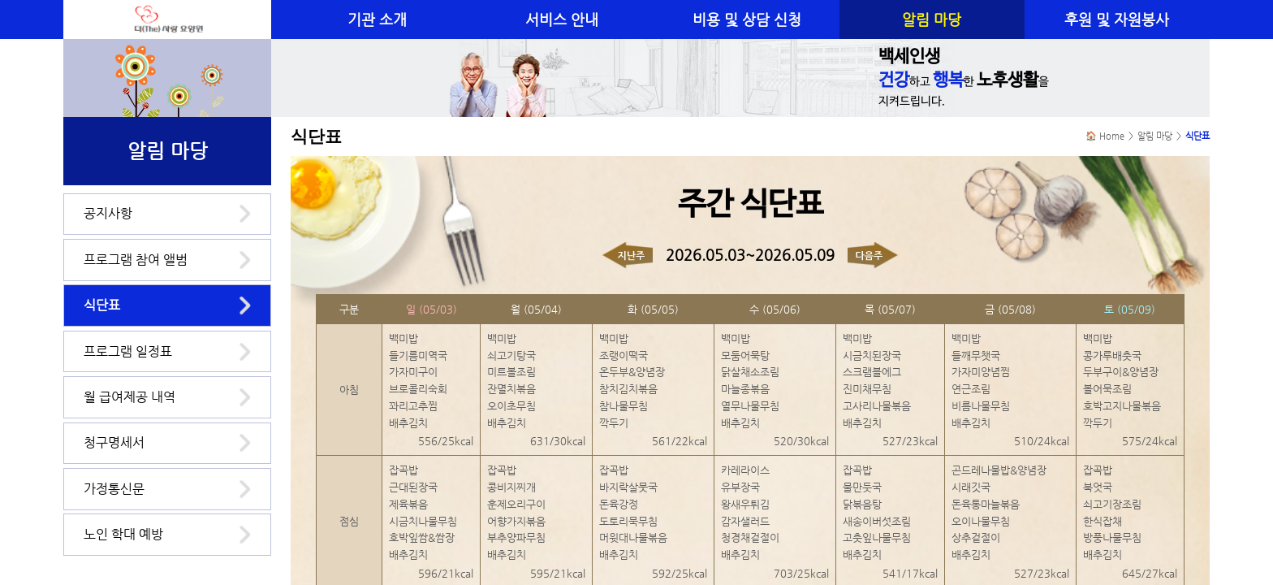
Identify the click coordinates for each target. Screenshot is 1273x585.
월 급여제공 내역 (129, 397)
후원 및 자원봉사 (1116, 19)
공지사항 (108, 213)
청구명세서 (114, 442)
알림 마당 (931, 19)
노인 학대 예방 (123, 534)
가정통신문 (114, 488)
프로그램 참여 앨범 (136, 259)
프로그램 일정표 (128, 351)
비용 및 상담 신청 (747, 19)
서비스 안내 (561, 19)
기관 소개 (377, 19)
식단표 (102, 305)
